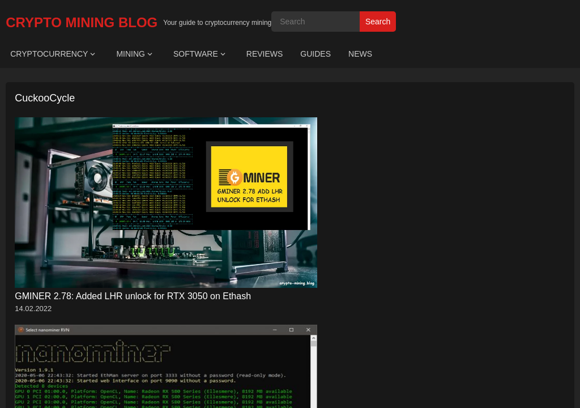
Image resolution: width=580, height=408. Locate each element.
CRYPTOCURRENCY (49, 53)
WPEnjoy (382, 282)
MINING (130, 53)
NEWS (360, 53)
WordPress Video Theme (320, 282)
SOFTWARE (195, 53)
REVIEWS (264, 53)
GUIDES (315, 53)
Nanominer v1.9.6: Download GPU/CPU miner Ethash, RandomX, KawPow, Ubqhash (215, 211)
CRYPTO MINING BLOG (81, 22)
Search (377, 21)
